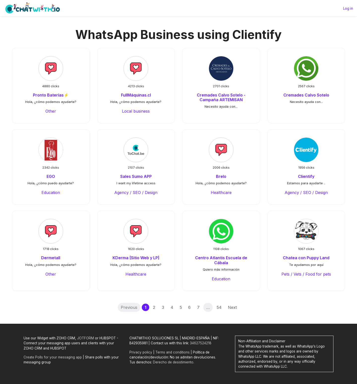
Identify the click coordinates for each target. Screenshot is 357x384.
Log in (348, 8)
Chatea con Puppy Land (306, 257)
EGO (51, 176)
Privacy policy (140, 352)
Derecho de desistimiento (173, 362)
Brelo (221, 176)
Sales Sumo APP (136, 176)
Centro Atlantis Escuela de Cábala (221, 260)
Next (232, 307)
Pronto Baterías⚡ (51, 95)
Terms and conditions (172, 352)
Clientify (306, 176)
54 (219, 307)
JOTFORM (85, 338)
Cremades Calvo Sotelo (306, 95)
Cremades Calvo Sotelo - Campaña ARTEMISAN (221, 97)
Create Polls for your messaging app (53, 357)
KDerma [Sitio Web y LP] (136, 257)
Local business (136, 111)
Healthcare (221, 192)
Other (50, 111)
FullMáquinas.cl (136, 95)
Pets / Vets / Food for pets (306, 274)
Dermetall (50, 257)
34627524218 (200, 343)
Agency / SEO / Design (135, 192)
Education (50, 192)
